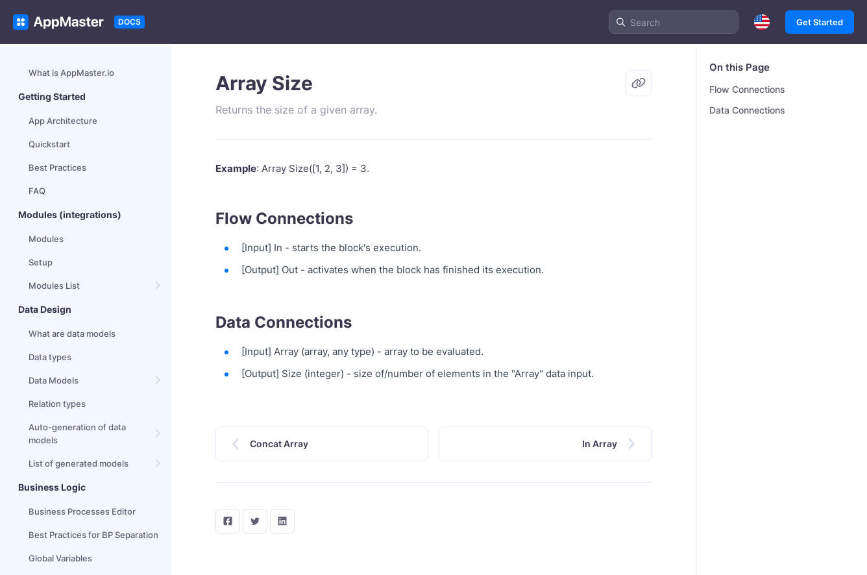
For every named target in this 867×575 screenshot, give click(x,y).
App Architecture (63, 121)
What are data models (72, 333)
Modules (46, 239)
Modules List (54, 285)
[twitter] (255, 521)
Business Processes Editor (82, 511)
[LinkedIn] (282, 521)
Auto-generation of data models (77, 433)
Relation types (57, 403)
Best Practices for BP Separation (93, 535)
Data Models (54, 380)
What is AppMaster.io (71, 72)
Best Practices (57, 167)
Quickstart (49, 144)
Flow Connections (747, 89)
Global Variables (60, 558)
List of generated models (78, 463)
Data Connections (747, 110)
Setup (41, 262)
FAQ (37, 191)
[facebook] (227, 521)
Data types (50, 357)
